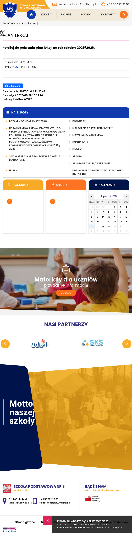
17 (120, 216)
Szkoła (46, 14)
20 (97, 221)
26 (91, 226)
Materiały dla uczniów (87, 135)
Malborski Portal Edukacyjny (92, 128)
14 (103, 216)
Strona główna (32, 15)
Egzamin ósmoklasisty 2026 (28, 121)
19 (92, 221)
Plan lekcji (16, 36)
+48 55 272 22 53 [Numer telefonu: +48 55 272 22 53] (48, 499)
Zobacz (66, 293)
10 (120, 212)
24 (120, 221)
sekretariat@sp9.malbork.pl (74, 4)
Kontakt (108, 14)
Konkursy (78, 121)
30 (114, 226)
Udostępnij (12, 86)
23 (114, 221)
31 (120, 226)
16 (115, 216)
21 (103, 221)
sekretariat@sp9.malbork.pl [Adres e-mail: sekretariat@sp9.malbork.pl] (55, 502)
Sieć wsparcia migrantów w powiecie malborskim (34, 158)
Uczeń (66, 14)
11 (126, 212)
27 (97, 226)
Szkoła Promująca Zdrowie (91, 163)
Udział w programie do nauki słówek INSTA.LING (97, 172)
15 (109, 216)
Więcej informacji (9, 201)
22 (109, 221)
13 (97, 216)
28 (103, 226)
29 (109, 226)
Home (20, 23)
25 (126, 221)
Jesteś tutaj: (10, 23)
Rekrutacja (80, 142)
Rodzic (85, 14)
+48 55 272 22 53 (115, 4)
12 (91, 216)
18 (126, 216)
